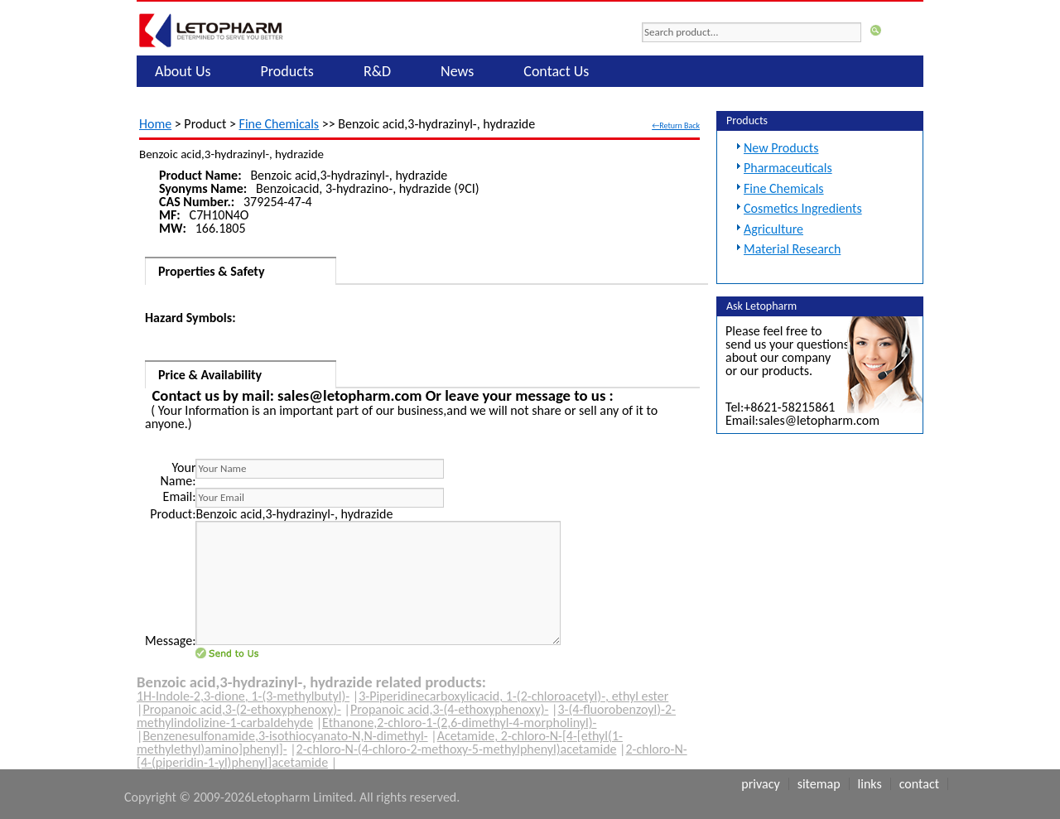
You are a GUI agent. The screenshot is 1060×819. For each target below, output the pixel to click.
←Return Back (676, 125)
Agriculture (773, 229)
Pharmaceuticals (788, 168)
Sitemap (819, 784)
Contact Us (556, 71)
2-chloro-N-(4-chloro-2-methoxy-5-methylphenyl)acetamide (456, 749)
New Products (781, 148)
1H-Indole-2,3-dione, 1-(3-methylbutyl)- (243, 696)
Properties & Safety (211, 271)
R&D (377, 71)
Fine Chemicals (279, 124)
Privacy (760, 784)
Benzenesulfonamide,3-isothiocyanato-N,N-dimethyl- (284, 736)
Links (870, 784)
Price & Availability (210, 375)
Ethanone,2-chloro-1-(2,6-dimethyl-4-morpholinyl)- (459, 722)
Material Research (792, 249)
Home (155, 124)
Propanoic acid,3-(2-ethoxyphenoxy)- (241, 709)
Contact (919, 784)
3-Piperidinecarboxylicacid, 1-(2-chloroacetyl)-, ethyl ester (513, 696)
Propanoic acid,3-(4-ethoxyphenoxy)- (449, 709)
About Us (183, 71)
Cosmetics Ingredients (803, 208)
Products (287, 71)
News (457, 71)
